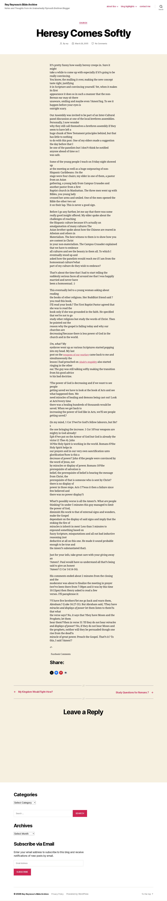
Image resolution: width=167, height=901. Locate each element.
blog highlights (127, 6)
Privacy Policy (59, 894)
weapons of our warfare (77, 355)
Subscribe (22, 872)
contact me (145, 6)
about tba (111, 6)
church (83, 23)
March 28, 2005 (81, 44)
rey (66, 44)
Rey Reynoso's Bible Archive (22, 4)
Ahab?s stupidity (88, 362)
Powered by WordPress (80, 894)
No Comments (101, 44)
